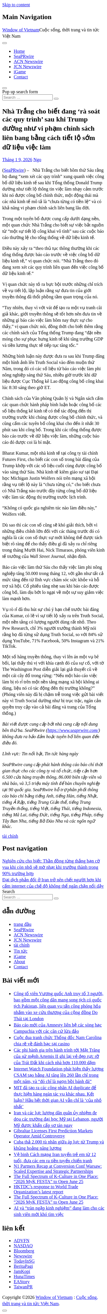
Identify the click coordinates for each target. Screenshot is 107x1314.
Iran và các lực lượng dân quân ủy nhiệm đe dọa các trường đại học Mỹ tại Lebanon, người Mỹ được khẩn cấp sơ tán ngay (58, 1119)
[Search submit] (56, 99)
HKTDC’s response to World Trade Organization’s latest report (46, 1189)
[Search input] (27, 97)
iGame (20, 71)
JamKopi (22, 1271)
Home (19, 51)
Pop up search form (20, 91)
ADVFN (21, 1240)
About (19, 961)
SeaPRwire (24, 56)
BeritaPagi (23, 1266)
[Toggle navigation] (4, 43)
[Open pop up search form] (4, 88)
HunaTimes (24, 1276)
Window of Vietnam (20, 29)
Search (8, 891)
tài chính (10, 836)
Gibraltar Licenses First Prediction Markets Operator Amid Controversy (53, 1133)
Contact (21, 76)
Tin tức (20, 951)
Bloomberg (24, 1250)
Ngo (37, 159)
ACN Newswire (28, 61)
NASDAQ (23, 1245)
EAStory (22, 1281)
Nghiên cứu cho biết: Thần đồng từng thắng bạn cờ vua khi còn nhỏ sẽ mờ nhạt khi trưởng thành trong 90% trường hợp (51, 867)
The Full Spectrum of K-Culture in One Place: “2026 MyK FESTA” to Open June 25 (56, 1179)
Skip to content (16, 4)
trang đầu (22, 924)
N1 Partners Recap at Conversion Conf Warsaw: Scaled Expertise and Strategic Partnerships (58, 1169)
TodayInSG (24, 1261)
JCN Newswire (27, 66)
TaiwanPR (23, 1286)
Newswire (23, 1256)
